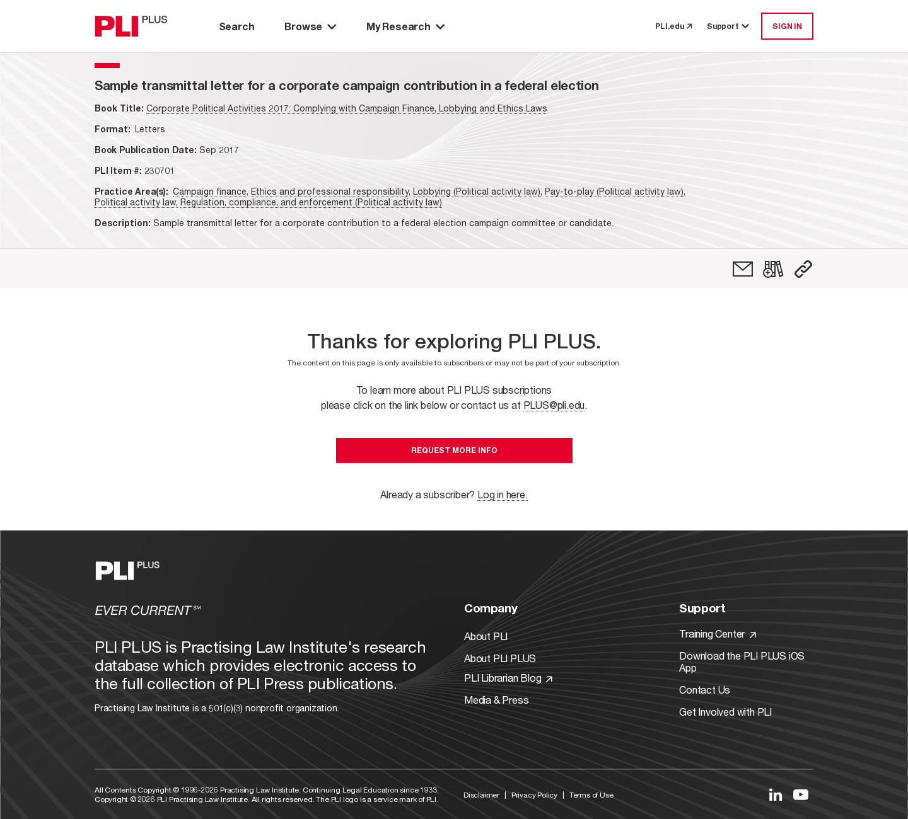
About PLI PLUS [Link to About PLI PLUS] (500, 658)
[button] (803, 269)
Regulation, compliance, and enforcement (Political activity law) (311, 202)
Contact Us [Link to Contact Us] (704, 690)
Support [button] (729, 26)
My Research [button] (405, 26)
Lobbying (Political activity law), (477, 191)
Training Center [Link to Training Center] (717, 633)
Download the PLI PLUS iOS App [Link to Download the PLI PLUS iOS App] (742, 661)
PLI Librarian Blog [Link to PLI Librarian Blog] (508, 678)
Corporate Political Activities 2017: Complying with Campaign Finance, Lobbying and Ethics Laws (346, 108)
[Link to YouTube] (800, 794)
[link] (743, 269)
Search (237, 26)
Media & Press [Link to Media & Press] (496, 700)
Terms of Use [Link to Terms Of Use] (591, 794)
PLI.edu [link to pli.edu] (673, 26)
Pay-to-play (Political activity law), (615, 191)
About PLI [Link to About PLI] (486, 636)
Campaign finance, (210, 191)
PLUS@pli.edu (554, 405)
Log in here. (502, 494)
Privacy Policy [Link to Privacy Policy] (534, 794)
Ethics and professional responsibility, (330, 191)
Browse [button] (310, 26)
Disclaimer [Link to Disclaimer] (481, 794)
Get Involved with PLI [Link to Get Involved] (725, 712)
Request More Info (454, 450)
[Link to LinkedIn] (775, 794)
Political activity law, (136, 202)
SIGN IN (787, 26)
